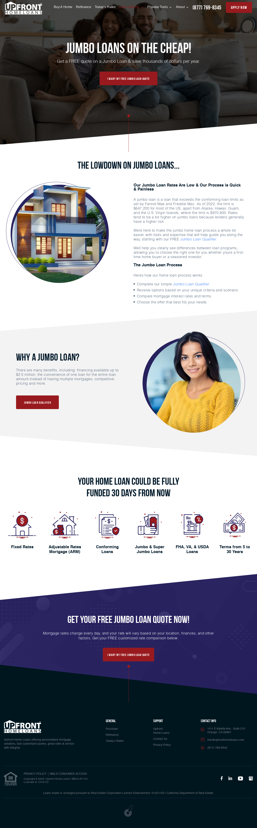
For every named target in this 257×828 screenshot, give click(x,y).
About (181, 7)
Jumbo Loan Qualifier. (198, 239)
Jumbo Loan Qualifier (191, 284)
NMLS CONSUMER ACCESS (68, 773)
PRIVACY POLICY (35, 773)
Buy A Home (63, 7)
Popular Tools (158, 7)
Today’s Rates (105, 7)
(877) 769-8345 (207, 7)
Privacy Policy (162, 745)
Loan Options (129, 7)
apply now (239, 7)
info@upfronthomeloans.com (225, 740)
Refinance (83, 7)
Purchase (112, 729)
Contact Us (160, 739)
